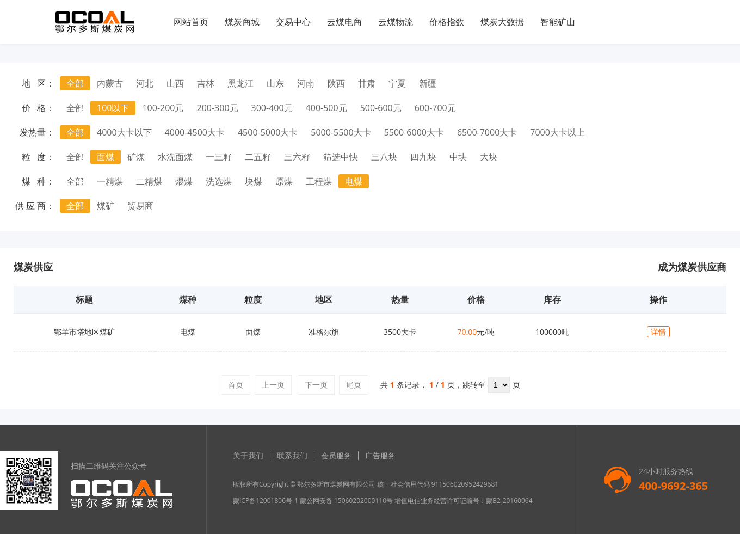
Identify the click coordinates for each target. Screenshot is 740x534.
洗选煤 (219, 181)
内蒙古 (110, 83)
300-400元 (272, 108)
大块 (488, 157)
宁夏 (397, 83)
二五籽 (258, 157)
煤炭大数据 (502, 22)
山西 (175, 83)
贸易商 (140, 206)
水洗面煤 (175, 157)
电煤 (353, 181)
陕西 (336, 83)
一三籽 (219, 157)
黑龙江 (240, 83)
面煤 (105, 157)
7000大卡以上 (557, 132)
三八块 (384, 157)
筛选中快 (340, 157)
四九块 (423, 157)
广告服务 (380, 455)
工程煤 (319, 181)
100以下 (113, 108)
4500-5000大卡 (268, 132)
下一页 (316, 384)
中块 (458, 157)
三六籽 (297, 157)
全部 (75, 83)
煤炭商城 (242, 22)
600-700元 (435, 108)
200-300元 (217, 108)
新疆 (427, 83)
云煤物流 (395, 22)
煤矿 (105, 206)
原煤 (284, 181)
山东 (275, 83)
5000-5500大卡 (341, 132)
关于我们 (248, 455)
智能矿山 (557, 22)
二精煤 (149, 181)
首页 (235, 384)
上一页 (273, 384)
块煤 (253, 181)
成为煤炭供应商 (692, 266)
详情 (658, 332)
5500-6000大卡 (414, 132)
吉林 (205, 83)
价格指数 (446, 22)
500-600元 (381, 108)
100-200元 (162, 108)
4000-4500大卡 (195, 132)
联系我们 (292, 455)
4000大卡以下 (124, 132)
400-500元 (326, 108)
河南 (305, 83)
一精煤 (110, 181)
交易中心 (293, 22)
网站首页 (191, 22)
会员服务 (336, 455)
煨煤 (184, 181)
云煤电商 (344, 22)
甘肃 (366, 83)
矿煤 (136, 157)
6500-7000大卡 (487, 132)
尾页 (353, 384)
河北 (144, 83)
